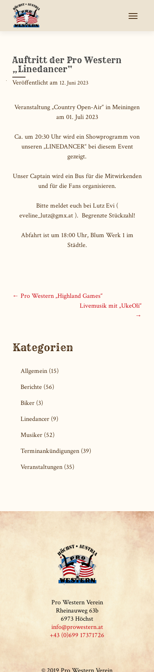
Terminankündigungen (50, 451)
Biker (27, 403)
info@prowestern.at (77, 627)
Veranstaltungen (41, 467)
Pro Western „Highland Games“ (57, 296)
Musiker (31, 435)
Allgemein (34, 371)
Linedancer (35, 419)
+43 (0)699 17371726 (77, 635)
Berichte (31, 387)
